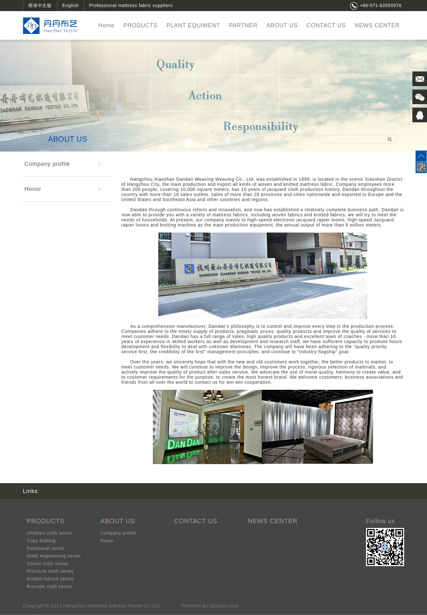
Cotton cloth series (47, 563)
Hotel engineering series (54, 555)
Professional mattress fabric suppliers (131, 5)
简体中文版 (40, 5)
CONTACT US (326, 25)
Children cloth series (49, 533)
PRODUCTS (140, 25)
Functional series (45, 548)
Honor (62, 189)
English (70, 5)
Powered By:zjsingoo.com (209, 605)
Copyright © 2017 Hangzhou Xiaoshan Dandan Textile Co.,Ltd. (92, 605)
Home (106, 25)
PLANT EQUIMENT (193, 25)
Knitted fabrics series (50, 578)
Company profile (62, 164)
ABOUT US (282, 25)
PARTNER (243, 25)
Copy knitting (41, 540)
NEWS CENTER (377, 25)
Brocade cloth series (49, 586)
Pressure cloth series (50, 571)
